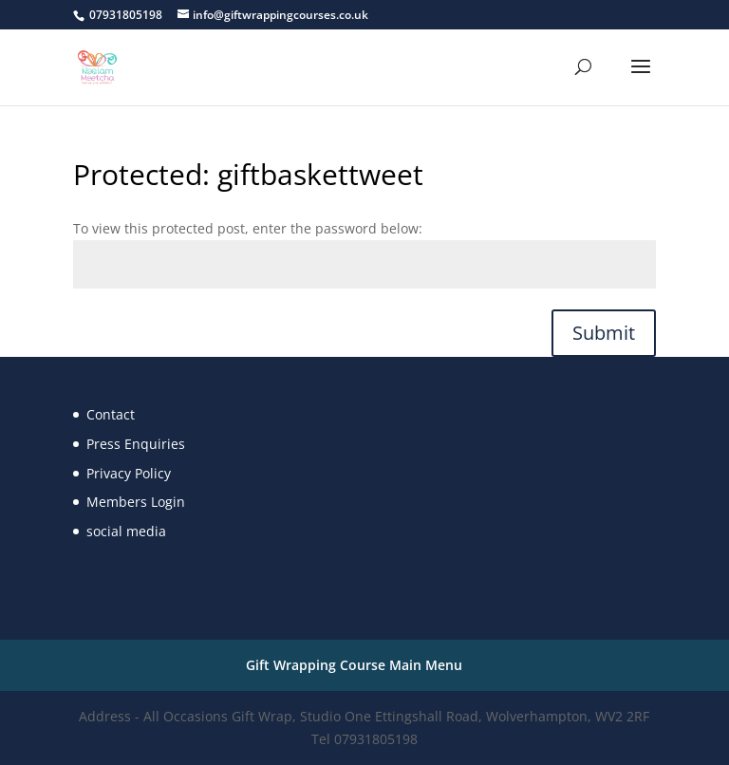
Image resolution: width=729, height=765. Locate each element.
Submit (603, 332)
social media (126, 531)
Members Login (135, 502)
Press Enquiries (135, 444)
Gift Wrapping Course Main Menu (354, 665)
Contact (110, 414)
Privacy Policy (128, 473)
